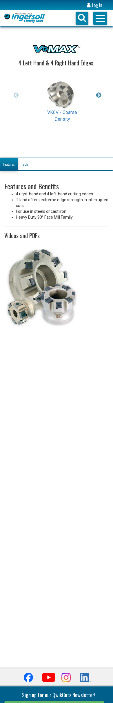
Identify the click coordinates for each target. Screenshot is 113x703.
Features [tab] (9, 164)
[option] (62, 96)
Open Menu (100, 18)
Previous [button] (16, 95)
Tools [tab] (25, 164)
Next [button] (97, 95)
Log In (94, 5)
